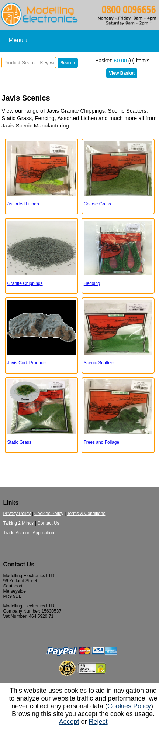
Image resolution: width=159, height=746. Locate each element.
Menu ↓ (18, 40)
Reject (98, 721)
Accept (69, 721)
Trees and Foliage (101, 442)
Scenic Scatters (99, 362)
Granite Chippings (25, 283)
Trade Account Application (28, 532)
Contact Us (48, 523)
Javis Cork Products (27, 362)
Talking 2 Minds (18, 523)
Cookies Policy (48, 513)
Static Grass (19, 442)
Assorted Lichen (23, 204)
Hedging (92, 283)
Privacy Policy (17, 513)
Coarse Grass (97, 204)
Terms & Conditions (86, 513)
